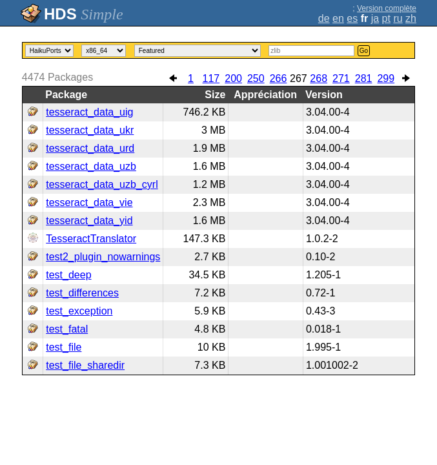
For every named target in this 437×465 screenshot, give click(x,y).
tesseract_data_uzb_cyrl (102, 184)
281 (363, 78)
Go (364, 50)
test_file (63, 347)
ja (375, 18)
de (324, 18)
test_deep (68, 274)
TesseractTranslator (91, 238)
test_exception (79, 310)
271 (341, 78)
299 (385, 78)
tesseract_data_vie (89, 202)
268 (318, 78)
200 (233, 78)
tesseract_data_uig (89, 112)
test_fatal (67, 329)
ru (397, 18)
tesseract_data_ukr (90, 130)
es (352, 18)
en (338, 18)
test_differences (82, 292)
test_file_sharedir (85, 365)
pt (386, 18)
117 (211, 78)
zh (410, 18)
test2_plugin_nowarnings (103, 256)
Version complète (386, 8)
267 (298, 78)
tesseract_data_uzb (91, 166)
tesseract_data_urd (90, 148)
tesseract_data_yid (89, 220)
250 (256, 78)
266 (278, 78)
